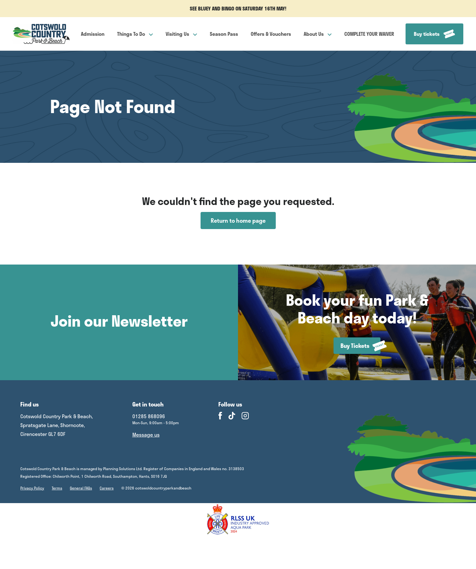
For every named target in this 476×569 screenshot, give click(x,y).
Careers (107, 487)
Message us (146, 434)
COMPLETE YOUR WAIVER (369, 34)
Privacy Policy (32, 487)
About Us (318, 34)
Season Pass (224, 34)
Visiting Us (181, 34)
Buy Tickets (360, 346)
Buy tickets (434, 34)
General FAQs (81, 487)
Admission (92, 34)
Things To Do (135, 34)
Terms (57, 487)
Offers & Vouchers (271, 34)
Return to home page (238, 220)
